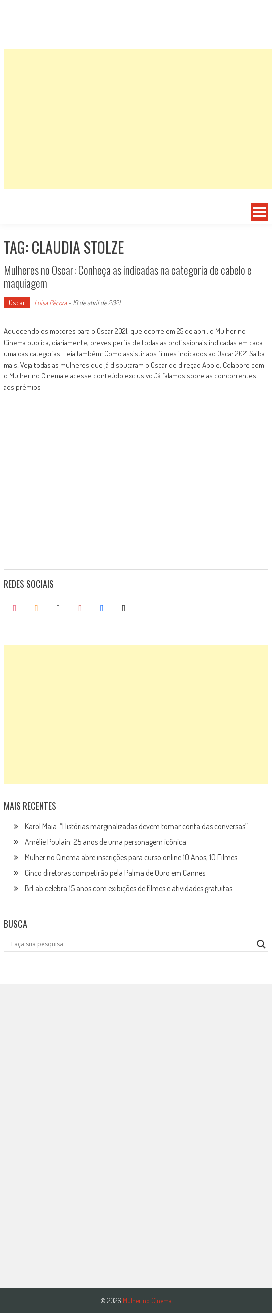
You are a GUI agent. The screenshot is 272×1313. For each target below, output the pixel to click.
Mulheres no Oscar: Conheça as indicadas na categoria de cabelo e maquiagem (128, 276)
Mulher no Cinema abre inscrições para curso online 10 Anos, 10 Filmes (131, 857)
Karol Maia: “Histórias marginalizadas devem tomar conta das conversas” (136, 826)
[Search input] (131, 944)
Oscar (17, 302)
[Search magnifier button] (261, 944)
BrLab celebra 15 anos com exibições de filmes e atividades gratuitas (128, 888)
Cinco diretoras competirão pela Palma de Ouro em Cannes (115, 873)
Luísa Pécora (50, 302)
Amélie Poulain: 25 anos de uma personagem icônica (105, 842)
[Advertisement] (138, 119)
